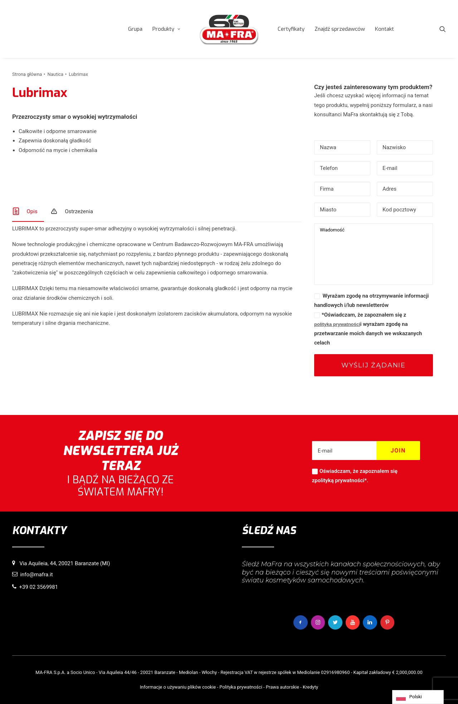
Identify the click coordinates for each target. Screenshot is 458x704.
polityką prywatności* (341, 481)
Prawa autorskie (282, 686)
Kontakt (384, 29)
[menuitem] (135, 29)
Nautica (55, 74)
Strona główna (27, 74)
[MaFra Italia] (229, 29)
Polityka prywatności (240, 686)
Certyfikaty (291, 29)
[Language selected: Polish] (418, 697)
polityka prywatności (337, 324)
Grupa (135, 29)
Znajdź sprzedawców (340, 29)
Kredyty (310, 686)
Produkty (166, 29)
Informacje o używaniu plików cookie (178, 686)
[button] (442, 29)
